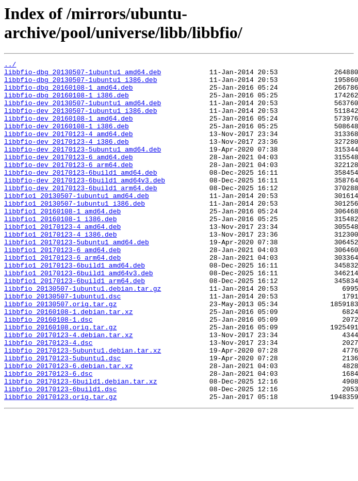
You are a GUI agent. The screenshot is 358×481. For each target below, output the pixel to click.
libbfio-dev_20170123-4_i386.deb (66, 158)
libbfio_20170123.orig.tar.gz (60, 464)
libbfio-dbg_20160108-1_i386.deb (66, 102)
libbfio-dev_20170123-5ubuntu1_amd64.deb (82, 167)
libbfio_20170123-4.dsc (48, 399)
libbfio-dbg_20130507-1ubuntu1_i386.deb (80, 84)
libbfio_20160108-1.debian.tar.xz (68, 362)
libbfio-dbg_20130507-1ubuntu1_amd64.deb (82, 74)
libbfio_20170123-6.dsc (48, 436)
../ (10, 65)
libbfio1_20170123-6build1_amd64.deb (74, 306)
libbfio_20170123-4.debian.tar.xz (68, 390)
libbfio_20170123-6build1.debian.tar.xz (80, 446)
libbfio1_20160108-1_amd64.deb (62, 241)
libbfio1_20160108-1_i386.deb (60, 251)
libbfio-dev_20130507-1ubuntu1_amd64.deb (82, 112)
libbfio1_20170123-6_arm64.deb (62, 297)
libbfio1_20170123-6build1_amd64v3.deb (78, 316)
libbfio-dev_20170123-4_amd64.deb (68, 149)
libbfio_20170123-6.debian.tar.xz (68, 427)
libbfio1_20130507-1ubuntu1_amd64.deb (76, 223)
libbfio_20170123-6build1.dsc (60, 455)
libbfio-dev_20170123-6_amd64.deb (68, 176)
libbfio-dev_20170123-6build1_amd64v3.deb (84, 204)
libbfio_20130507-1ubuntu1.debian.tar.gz (82, 334)
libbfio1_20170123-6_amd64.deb (62, 288)
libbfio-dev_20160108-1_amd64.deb (68, 130)
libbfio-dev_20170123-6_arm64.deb (68, 186)
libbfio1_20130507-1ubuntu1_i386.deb (74, 232)
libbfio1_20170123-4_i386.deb (60, 269)
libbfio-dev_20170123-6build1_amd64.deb (80, 195)
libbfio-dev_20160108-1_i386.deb (66, 139)
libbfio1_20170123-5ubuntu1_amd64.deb (76, 279)
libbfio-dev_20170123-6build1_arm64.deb (80, 214)
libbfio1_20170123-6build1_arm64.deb (74, 325)
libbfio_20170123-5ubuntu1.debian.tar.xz (82, 408)
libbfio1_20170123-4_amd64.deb (62, 260)
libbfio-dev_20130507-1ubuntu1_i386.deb (80, 121)
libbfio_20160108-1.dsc (48, 371)
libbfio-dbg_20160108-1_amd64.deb (68, 93)
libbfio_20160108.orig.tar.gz (60, 381)
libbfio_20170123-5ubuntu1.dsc (62, 418)
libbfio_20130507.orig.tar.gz (60, 353)
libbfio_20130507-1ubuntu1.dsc (62, 344)
